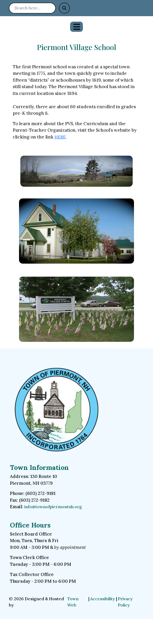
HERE (60, 136)
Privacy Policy (125, 602)
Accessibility (102, 598)
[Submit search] (64, 8)
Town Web (72, 602)
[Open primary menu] (76, 27)
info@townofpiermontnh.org (53, 506)
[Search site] (32, 8)
